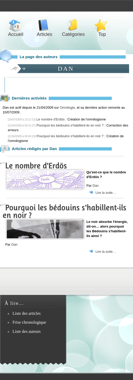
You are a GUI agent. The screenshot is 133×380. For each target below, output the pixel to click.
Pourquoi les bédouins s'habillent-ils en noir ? (69, 125)
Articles (44, 25)
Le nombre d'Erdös (50, 119)
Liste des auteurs (27, 331)
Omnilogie (67, 107)
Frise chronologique (29, 322)
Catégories (73, 25)
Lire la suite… (106, 193)
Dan (95, 186)
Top (102, 25)
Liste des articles (27, 313)
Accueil (16, 25)
